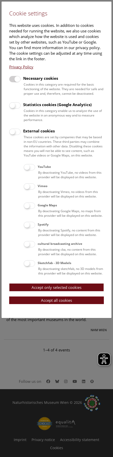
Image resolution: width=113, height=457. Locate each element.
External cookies (39, 130)
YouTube (44, 167)
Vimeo (42, 186)
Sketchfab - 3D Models (54, 263)
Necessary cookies (40, 78)
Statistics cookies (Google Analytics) (57, 104)
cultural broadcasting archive (60, 244)
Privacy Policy (21, 66)
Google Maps (47, 205)
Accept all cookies (56, 300)
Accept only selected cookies (56, 287)
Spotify (43, 224)
